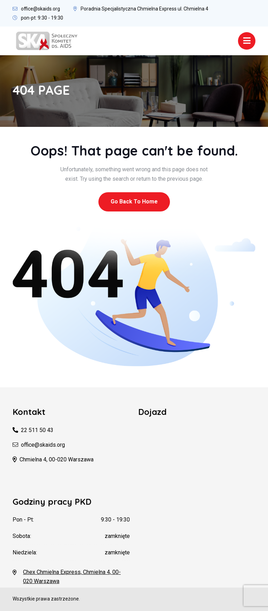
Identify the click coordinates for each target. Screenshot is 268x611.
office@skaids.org (40, 9)
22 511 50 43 (37, 430)
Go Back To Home (134, 201)
